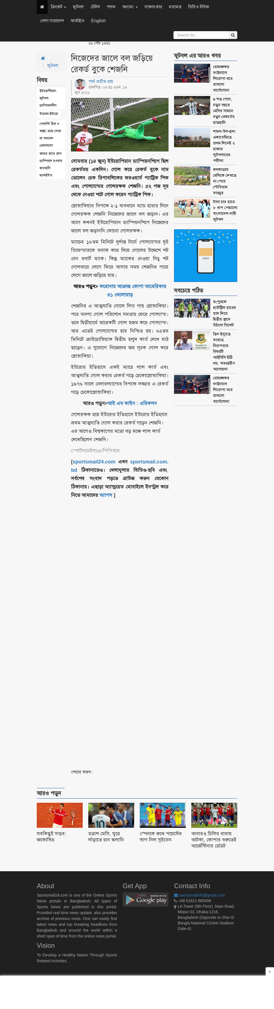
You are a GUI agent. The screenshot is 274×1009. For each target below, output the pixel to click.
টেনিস (95, 6)
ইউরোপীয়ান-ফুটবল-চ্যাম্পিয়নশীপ (48, 98)
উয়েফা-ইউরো (49, 114)
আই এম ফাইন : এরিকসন (132, 403)
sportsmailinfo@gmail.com (199, 895)
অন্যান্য (130, 6)
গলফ (111, 6)
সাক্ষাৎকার (153, 6)
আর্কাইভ (77, 20)
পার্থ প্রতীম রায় (101, 81)
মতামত (175, 6)
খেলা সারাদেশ (52, 20)
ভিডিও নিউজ (198, 6)
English (98, 20)
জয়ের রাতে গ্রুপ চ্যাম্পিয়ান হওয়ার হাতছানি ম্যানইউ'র (51, 164)
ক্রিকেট (58, 6)
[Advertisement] (136, 624)
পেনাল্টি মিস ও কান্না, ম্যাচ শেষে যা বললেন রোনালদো (50, 135)
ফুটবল (78, 6)
